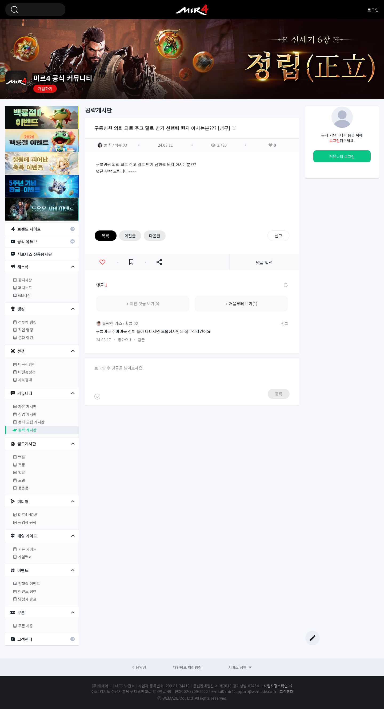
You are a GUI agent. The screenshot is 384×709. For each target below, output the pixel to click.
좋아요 (102, 262)
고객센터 (286, 691)
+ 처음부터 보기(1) (241, 303)
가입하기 (45, 88)
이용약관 (139, 667)
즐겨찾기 (131, 262)
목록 (105, 235)
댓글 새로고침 (285, 285)
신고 (278, 235)
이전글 (130, 235)
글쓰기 (312, 638)
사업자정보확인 (275, 686)
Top (312, 630)
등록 (278, 394)
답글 (141, 339)
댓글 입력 (264, 262)
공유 (159, 262)
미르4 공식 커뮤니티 (192, 9)
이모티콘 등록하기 (97, 396)
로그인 (373, 10)
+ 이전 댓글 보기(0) (142, 303)
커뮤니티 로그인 (342, 156)
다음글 (154, 235)
